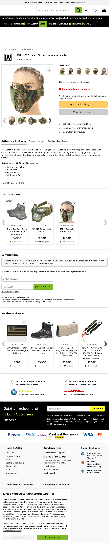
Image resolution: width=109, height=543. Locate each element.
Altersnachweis (13, 481)
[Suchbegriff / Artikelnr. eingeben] (55, 11)
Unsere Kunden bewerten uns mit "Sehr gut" (94, 447)
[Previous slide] (4, 112)
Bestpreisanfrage (58, 133)
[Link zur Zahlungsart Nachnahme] (59, 430)
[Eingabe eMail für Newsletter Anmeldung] (68, 401)
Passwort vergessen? (10, 284)
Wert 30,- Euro (50, 485)
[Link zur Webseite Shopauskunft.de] (82, 446)
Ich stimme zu (52, 537)
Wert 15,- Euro (49, 481)
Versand (86, 74)
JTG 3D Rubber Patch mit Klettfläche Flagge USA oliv (17, 342)
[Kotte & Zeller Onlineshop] (17, 11)
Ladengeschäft (13, 448)
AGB (8, 462)
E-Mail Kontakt (50, 458)
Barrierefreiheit (50, 462)
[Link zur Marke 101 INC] (7, 50)
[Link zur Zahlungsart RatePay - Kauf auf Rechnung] (41, 426)
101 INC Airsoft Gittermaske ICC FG (67, 222)
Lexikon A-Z (49, 465)
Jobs (8, 451)
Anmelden (98, 400)
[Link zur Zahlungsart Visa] (87, 426)
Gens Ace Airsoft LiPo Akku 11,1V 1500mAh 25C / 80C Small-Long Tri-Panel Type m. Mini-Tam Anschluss (91, 345)
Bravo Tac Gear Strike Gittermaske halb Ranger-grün (17, 223)
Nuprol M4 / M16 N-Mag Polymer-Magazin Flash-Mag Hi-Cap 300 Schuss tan (66, 344)
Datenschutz (12, 458)
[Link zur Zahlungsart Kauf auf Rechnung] (64, 426)
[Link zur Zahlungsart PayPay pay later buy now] (30, 426)
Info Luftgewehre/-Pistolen (18, 488)
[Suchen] (78, 11)
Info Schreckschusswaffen (18, 485)
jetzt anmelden (43, 278)
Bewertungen (37, 133)
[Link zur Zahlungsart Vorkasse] (48, 430)
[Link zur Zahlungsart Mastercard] (100, 426)
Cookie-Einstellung (15, 455)
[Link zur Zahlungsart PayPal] (14, 426)
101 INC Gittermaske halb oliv (42, 222)
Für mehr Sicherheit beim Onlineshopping (94, 456)
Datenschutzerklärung (12, 531)
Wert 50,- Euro (50, 488)
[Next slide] (50, 112)
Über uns (10, 445)
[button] (8, 19)
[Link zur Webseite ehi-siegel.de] (82, 454)
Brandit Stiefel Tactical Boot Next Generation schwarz (42, 342)
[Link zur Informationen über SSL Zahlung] (82, 463)
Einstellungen (18, 537)
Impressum (11, 465)
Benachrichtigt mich (83, 96)
